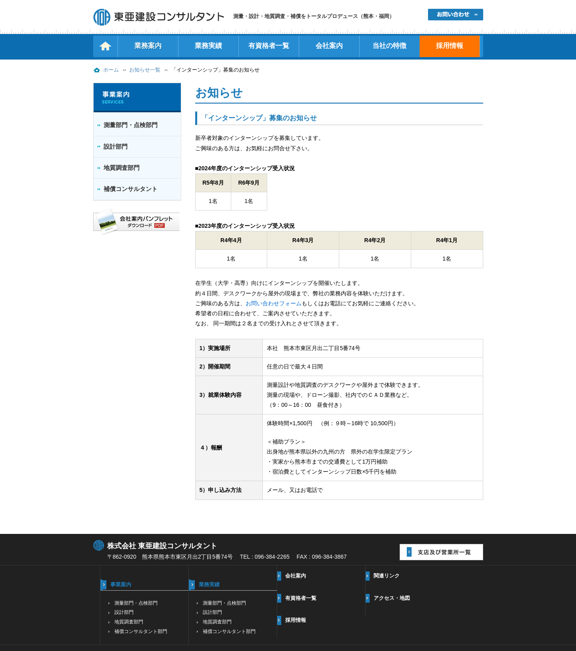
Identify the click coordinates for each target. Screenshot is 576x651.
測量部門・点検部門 (131, 124)
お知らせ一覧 (144, 70)
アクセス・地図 (392, 598)
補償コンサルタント (131, 188)
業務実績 (208, 46)
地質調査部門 (122, 167)
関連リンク (387, 576)
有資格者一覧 (268, 46)
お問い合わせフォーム (274, 303)
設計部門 (116, 146)
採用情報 (449, 46)
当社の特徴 (389, 46)
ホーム (111, 70)
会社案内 (329, 46)
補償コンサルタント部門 (140, 631)
